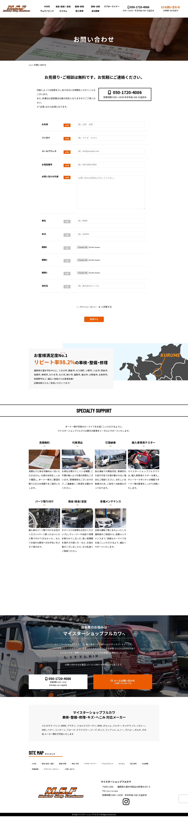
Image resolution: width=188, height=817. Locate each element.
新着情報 (65, 769)
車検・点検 (95, 6)
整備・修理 (79, 6)
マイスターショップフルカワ (89, 815)
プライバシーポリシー (88, 306)
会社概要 (95, 11)
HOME (48, 6)
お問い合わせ (168, 8)
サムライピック (48, 11)
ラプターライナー (111, 6)
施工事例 (79, 11)
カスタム (64, 11)
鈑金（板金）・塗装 (64, 6)
